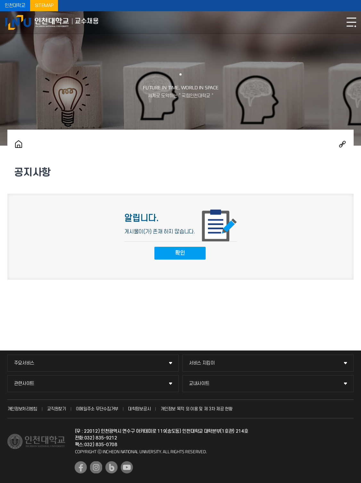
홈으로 (19, 144)
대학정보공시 (139, 409)
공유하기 (342, 144)
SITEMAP (44, 5)
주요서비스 (24, 363)
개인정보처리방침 (22, 409)
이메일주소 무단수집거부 (97, 409)
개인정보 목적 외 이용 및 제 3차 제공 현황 (196, 409)
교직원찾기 (56, 409)
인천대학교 (15, 5)
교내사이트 (199, 383)
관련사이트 (24, 383)
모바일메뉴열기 (351, 22)
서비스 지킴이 (202, 363)
